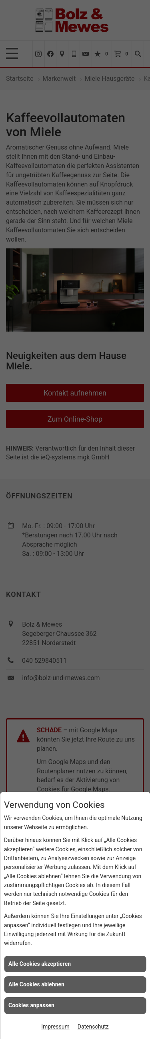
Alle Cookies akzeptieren (39, 964)
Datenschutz (93, 1026)
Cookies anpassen (31, 1005)
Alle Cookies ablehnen (36, 984)
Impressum (55, 1026)
